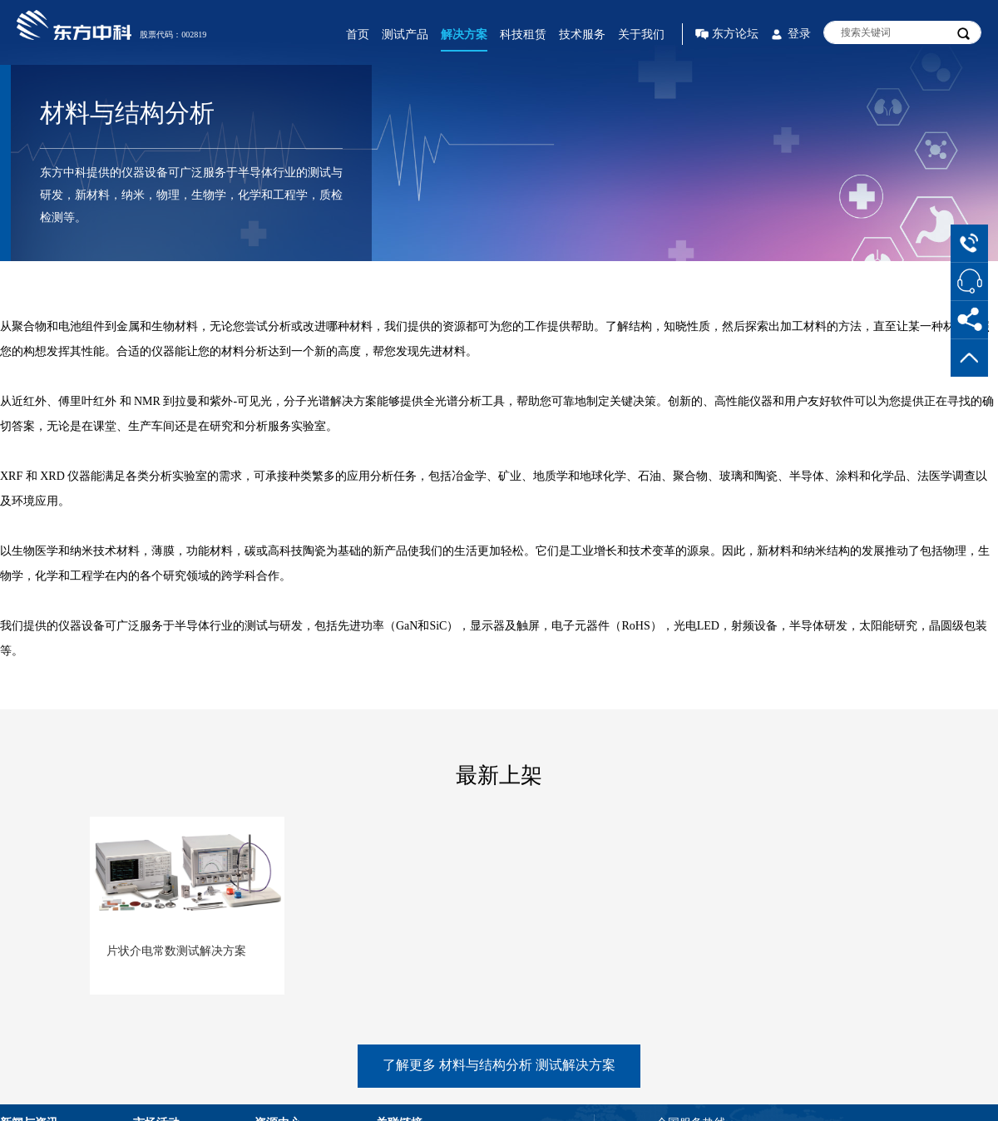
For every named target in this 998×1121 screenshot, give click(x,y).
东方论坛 (735, 33)
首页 (357, 34)
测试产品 (405, 34)
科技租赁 (523, 34)
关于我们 (641, 34)
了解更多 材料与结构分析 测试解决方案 (499, 1065)
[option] (187, 930)
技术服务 (582, 34)
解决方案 (464, 34)
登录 (799, 33)
